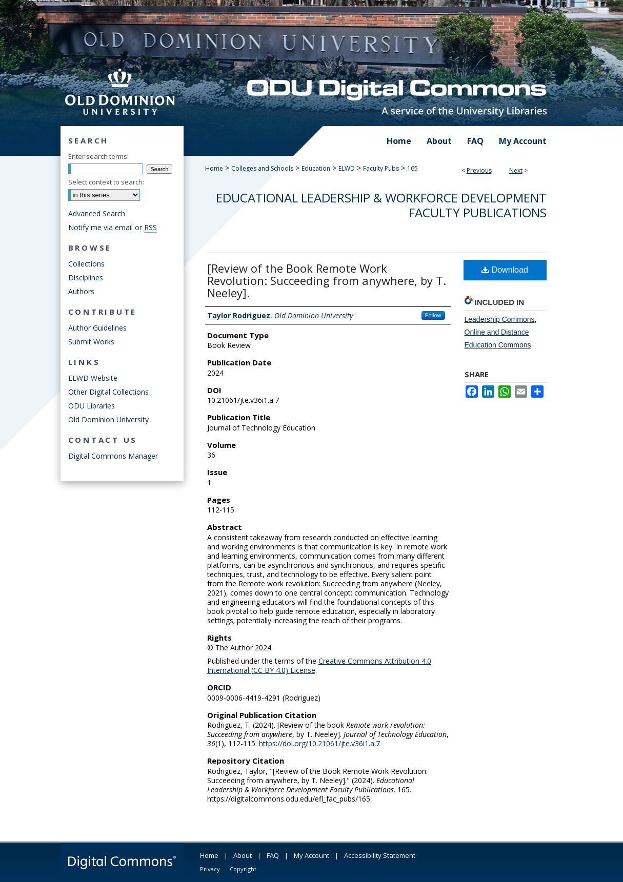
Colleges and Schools (262, 168)
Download (504, 269)
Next (515, 170)
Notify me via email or (112, 227)
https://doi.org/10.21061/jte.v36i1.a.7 (319, 743)
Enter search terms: (98, 156)
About (242, 855)
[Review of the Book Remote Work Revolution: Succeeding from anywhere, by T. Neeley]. (326, 280)
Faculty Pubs (381, 168)
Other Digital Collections (108, 392)
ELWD (346, 168)
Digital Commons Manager (113, 456)
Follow (433, 315)
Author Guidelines (97, 328)
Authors (81, 291)
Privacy (210, 869)
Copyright (243, 869)
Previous (479, 170)
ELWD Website (92, 378)
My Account (311, 855)
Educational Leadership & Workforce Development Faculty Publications (381, 205)
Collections (86, 264)
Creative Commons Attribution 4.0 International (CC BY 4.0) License (319, 665)
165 (412, 168)
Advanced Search (96, 213)
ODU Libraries (91, 406)
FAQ (273, 855)
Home (214, 168)
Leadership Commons (500, 319)
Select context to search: (106, 182)
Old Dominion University (108, 419)
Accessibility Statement (379, 855)
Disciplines (85, 277)
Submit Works (91, 341)
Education (316, 168)
